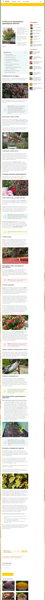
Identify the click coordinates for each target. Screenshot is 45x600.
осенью (9, 310)
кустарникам (23, 122)
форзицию (9, 391)
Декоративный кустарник (6, 557)
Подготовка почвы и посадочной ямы (12, 60)
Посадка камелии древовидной (10, 59)
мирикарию (21, 391)
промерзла (20, 157)
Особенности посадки (8, 54)
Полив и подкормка (9, 65)
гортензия (24, 231)
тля (15, 490)
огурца (20, 469)
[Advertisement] (22, 13)
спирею (13, 392)
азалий (18, 201)
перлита (10, 202)
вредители (23, 450)
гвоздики (19, 218)
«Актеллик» (17, 471)
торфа (17, 202)
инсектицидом (24, 495)
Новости (19, 1)
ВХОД (41, 1)
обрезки (18, 354)
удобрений (21, 119)
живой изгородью (15, 164)
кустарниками (21, 241)
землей (3, 168)
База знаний (14, 1)
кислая (21, 168)
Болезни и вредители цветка (9, 72)
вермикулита (23, 202)
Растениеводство (6, 556)
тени (14, 153)
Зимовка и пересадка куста (10, 68)
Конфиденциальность (26, 593)
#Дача (23, 4)
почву (14, 165)
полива (18, 274)
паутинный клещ (20, 505)
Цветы (22, 556)
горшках (26, 127)
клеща (26, 507)
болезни (3, 452)
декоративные (19, 443)
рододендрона (9, 168)
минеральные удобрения (20, 305)
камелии (9, 79)
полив (3, 273)
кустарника (19, 40)
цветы (5, 225)
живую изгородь (16, 243)
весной (14, 121)
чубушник (17, 391)
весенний (9, 297)
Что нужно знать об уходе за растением (11, 64)
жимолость (10, 392)
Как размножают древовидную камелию (11, 70)
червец (18, 490)
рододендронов (7, 125)
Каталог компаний (26, 1)
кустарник (14, 79)
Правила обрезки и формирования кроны (13, 67)
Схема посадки (8, 62)
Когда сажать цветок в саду (10, 55)
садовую (8, 241)
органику (4, 306)
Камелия (18, 27)
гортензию (19, 390)
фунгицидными (15, 461)
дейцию (13, 391)
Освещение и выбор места (10, 57)
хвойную (14, 207)
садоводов (19, 31)
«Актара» (13, 471)
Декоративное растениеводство (15, 556)
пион (8, 232)
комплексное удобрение (17, 334)
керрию (22, 390)
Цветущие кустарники (18, 557)
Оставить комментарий (7, 574)
